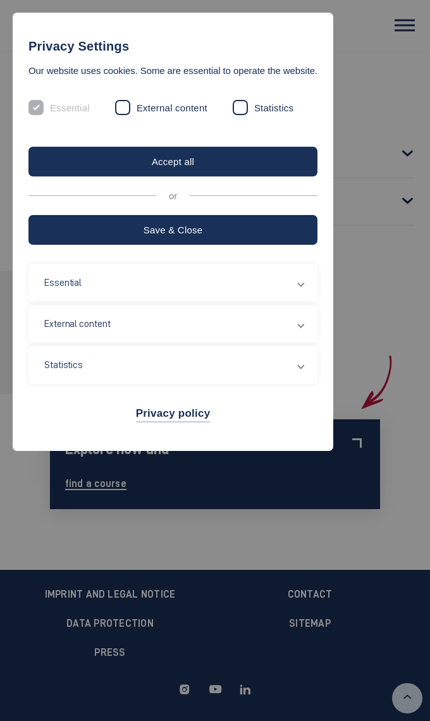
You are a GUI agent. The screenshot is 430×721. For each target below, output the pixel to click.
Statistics (273, 107)
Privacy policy (173, 413)
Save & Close (173, 230)
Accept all (173, 161)
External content (172, 107)
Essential (70, 107)
